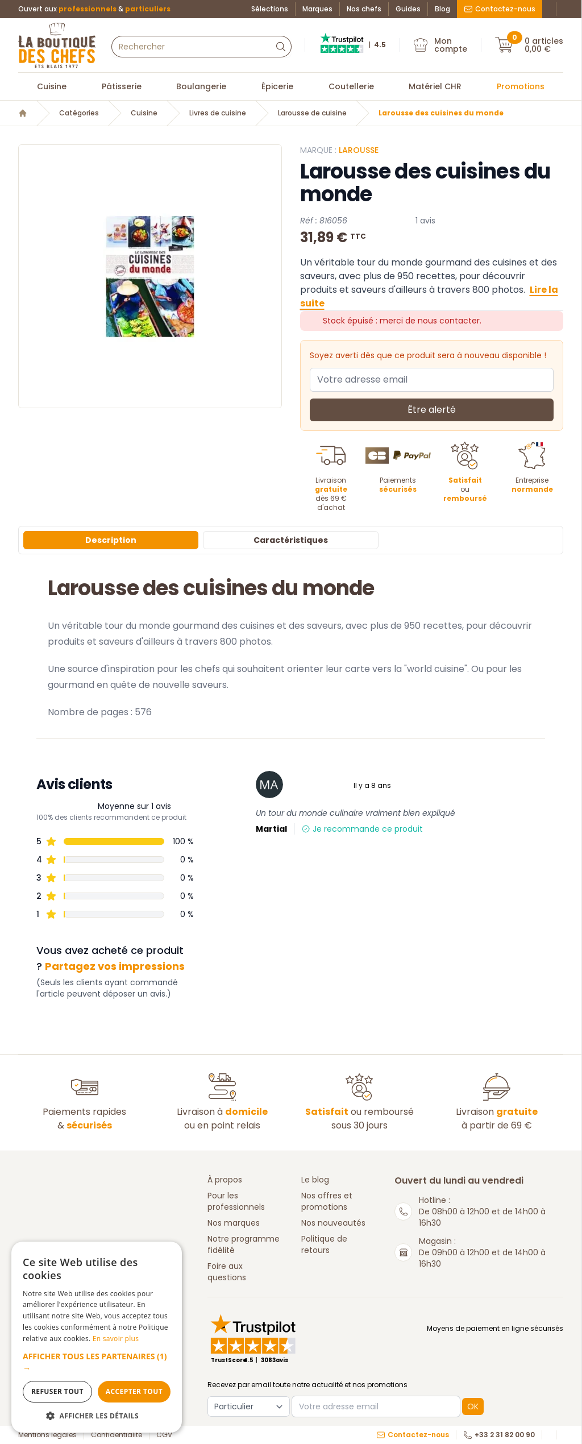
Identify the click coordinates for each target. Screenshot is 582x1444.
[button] (97, 1362)
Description (110, 540)
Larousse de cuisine (312, 113)
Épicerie (277, 86)
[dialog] (96, 1337)
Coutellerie (351, 86)
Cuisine (51, 86)
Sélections (269, 9)
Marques (317, 9)
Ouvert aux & (94, 9)
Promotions (520, 86)
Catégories (79, 113)
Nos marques (233, 1223)
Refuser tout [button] (57, 1391)
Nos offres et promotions (326, 1201)
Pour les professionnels (236, 1201)
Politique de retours (324, 1244)
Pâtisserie (122, 86)
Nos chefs (364, 9)
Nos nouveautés (333, 1223)
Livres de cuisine (217, 113)
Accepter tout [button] (134, 1391)
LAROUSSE (359, 150)
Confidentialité (116, 1434)
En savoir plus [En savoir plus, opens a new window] (116, 1338)
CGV (164, 1434)
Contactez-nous (499, 9)
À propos (224, 1179)
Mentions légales (47, 1434)
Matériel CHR (435, 86)
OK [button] (473, 1406)
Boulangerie (201, 86)
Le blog (315, 1179)
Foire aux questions (226, 1271)
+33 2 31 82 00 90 (499, 1434)
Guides (408, 9)
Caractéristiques (290, 540)
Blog (442, 9)
